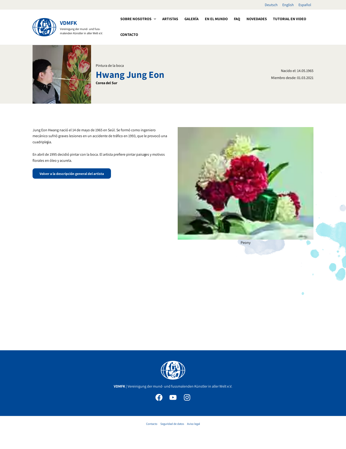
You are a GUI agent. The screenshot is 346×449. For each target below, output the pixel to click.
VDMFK (68, 22)
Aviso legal (193, 424)
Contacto (151, 424)
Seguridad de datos (172, 424)
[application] (153, 18)
